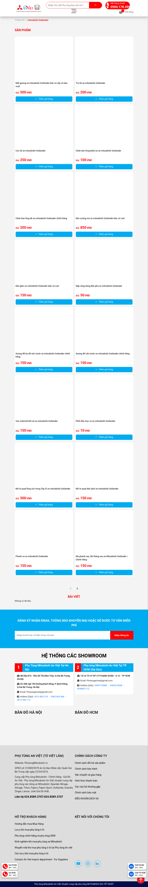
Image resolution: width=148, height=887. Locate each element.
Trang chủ (20, 20)
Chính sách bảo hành (86, 768)
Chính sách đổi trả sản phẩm (90, 763)
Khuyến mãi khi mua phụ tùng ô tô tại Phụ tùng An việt (43, 847)
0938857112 (83, 688)
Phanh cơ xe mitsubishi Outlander (32, 556)
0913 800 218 (41, 696)
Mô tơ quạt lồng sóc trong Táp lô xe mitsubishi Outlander (43, 488)
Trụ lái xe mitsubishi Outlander (90, 83)
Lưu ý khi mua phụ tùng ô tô (29, 829)
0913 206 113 (23, 700)
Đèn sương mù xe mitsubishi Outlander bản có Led (100, 218)
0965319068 (116, 685)
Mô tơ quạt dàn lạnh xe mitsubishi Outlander (97, 488)
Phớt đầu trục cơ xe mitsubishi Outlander (95, 421)
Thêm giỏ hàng (44, 99)
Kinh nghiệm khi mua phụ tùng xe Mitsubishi (38, 841)
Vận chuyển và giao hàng (88, 774)
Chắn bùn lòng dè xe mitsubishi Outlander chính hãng (41, 218)
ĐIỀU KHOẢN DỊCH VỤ (87, 798)
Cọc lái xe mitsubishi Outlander (31, 150)
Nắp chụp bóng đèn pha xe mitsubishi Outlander (99, 286)
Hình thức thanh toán (86, 780)
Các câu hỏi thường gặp (87, 786)
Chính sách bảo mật (85, 792)
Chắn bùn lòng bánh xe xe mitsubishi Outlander (98, 150)
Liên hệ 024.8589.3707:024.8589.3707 (39, 796)
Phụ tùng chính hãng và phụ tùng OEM (35, 835)
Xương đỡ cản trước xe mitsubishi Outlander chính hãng (103, 353)
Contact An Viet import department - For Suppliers (41, 859)
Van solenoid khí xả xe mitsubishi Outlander (37, 421)
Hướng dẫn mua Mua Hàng (29, 823)
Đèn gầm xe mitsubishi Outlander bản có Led (37, 286)
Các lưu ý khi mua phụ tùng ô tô (31, 853)
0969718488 (101, 685)
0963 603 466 (57, 696)
